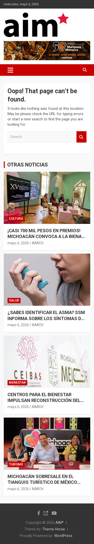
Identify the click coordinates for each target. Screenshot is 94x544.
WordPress (63, 535)
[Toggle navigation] (10, 70)
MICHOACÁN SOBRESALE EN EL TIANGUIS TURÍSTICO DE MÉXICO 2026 (42, 482)
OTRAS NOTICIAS (27, 165)
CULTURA (16, 218)
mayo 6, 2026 (18, 243)
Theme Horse (53, 529)
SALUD (14, 300)
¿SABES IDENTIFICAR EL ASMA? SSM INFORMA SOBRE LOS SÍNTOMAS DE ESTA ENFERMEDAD (46, 318)
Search (81, 137)
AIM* (59, 522)
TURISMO (16, 464)
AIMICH (37, 243)
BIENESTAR (17, 382)
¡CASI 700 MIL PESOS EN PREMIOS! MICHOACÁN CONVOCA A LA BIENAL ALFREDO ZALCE (46, 236)
